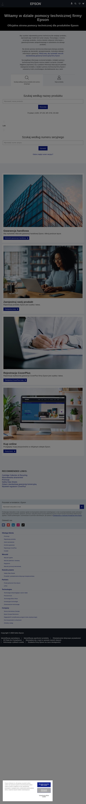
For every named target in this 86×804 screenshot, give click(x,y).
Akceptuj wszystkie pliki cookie (44, 785)
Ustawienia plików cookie (44, 796)
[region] (28, 790)
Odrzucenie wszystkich (44, 790)
